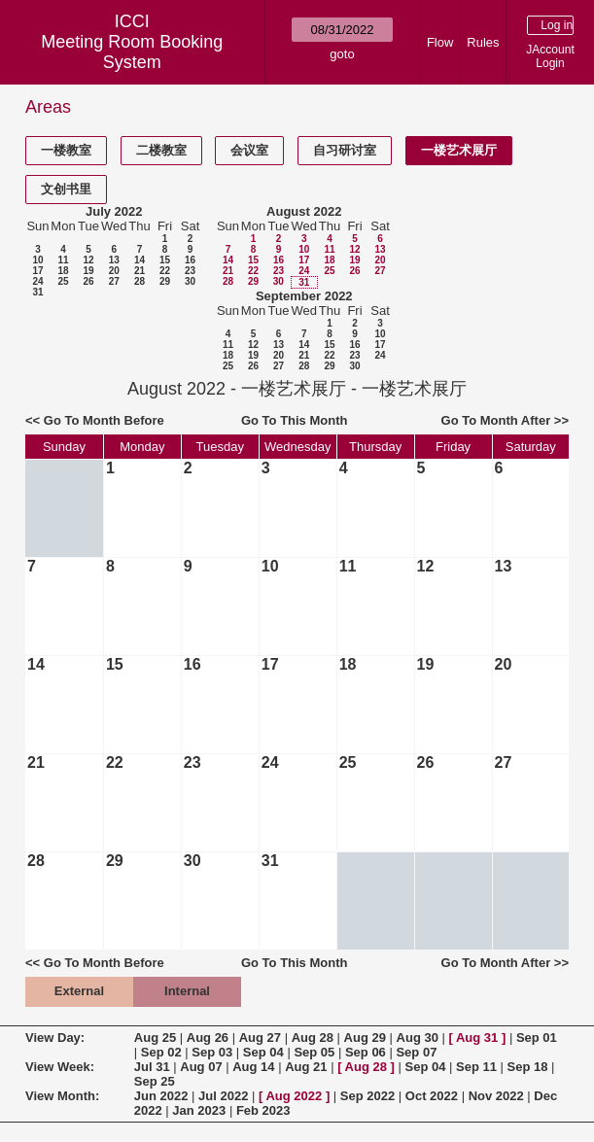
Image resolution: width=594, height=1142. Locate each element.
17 (37, 270)
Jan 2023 (199, 1110)
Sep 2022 (367, 1096)
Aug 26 (207, 1037)
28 (139, 281)
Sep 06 (365, 1052)
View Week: (59, 1066)
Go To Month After (496, 420)
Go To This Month (294, 420)
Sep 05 (314, 1052)
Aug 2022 (293, 1096)
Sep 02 (161, 1052)
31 (37, 292)
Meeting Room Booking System (132, 52)
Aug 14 (253, 1066)
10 (37, 260)
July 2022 (114, 211)
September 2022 (304, 296)
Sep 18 (527, 1066)
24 (37, 281)
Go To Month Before (104, 420)
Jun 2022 (161, 1096)
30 (190, 281)
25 (62, 281)
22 (164, 270)
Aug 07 (201, 1066)
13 (114, 260)
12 (88, 260)
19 (88, 270)
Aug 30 (417, 1037)
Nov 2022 (496, 1096)
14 (139, 260)
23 (190, 270)
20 (114, 270)
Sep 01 (536, 1037)
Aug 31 (477, 1037)
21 (139, 270)
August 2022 (303, 211)
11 (62, 260)
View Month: (62, 1096)
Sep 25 (154, 1081)
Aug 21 (306, 1066)
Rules (483, 42)
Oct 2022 (431, 1096)
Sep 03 (212, 1052)
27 (114, 281)
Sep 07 (416, 1052)
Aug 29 (365, 1037)
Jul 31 (152, 1066)
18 (62, 270)
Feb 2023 (263, 1110)
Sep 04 (263, 1052)
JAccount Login (550, 56)
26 (88, 281)
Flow (440, 42)
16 (190, 260)
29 (164, 281)
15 (164, 260)
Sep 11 (476, 1066)
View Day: (55, 1037)
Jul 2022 (223, 1096)
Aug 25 (155, 1037)
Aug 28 (312, 1037)
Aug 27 (260, 1037)
